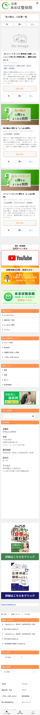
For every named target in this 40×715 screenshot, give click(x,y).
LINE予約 (20, 712)
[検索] (19, 416)
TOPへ (33, 712)
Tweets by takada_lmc (8, 604)
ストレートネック (9, 65)
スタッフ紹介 (8, 342)
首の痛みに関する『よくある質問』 (17, 128)
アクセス (7, 330)
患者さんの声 (21, 65)
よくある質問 (8, 134)
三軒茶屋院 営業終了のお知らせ (14, 644)
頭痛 (5, 68)
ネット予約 (7, 712)
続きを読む (26, 88)
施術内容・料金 (9, 320)
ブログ (24, 690)
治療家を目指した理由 (11, 352)
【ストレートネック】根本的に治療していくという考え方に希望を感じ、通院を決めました (19, 57)
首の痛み (11, 68)
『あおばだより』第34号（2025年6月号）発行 (19, 624)
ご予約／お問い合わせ (11, 357)
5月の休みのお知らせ (11, 639)
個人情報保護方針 (8, 702)
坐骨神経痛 (8, 385)
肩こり (29, 65)
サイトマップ (26, 702)
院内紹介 (7, 347)
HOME (4, 684)
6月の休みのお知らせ (11, 629)
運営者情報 (25, 696)
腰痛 (5, 370)
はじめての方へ (9, 315)
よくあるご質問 (9, 325)
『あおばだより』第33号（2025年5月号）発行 (19, 634)
